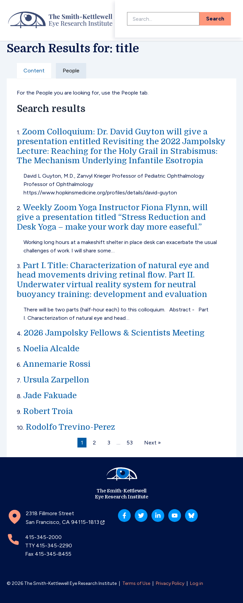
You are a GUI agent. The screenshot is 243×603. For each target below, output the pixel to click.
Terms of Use (136, 583)
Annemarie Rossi (56, 364)
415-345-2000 (43, 537)
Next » (152, 442)
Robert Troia (48, 411)
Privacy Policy (170, 583)
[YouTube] (174, 515)
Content (34, 70)
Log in (196, 583)
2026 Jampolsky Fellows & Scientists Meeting (114, 333)
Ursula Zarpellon (56, 379)
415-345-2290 (54, 545)
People (71, 70)
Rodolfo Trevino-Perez (70, 427)
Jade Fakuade (50, 395)
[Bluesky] (191, 515)
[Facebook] (124, 515)
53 (130, 442)
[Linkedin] (157, 515)
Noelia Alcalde (51, 348)
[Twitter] (141, 515)
